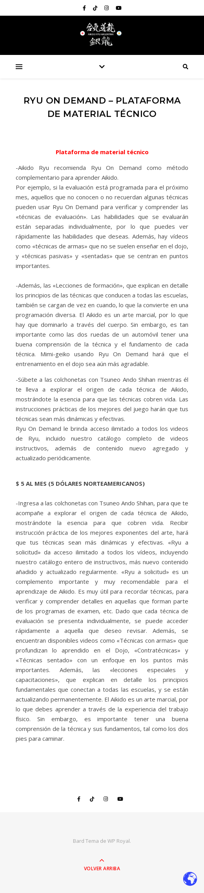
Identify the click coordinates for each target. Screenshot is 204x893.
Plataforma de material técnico (102, 152)
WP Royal (118, 840)
